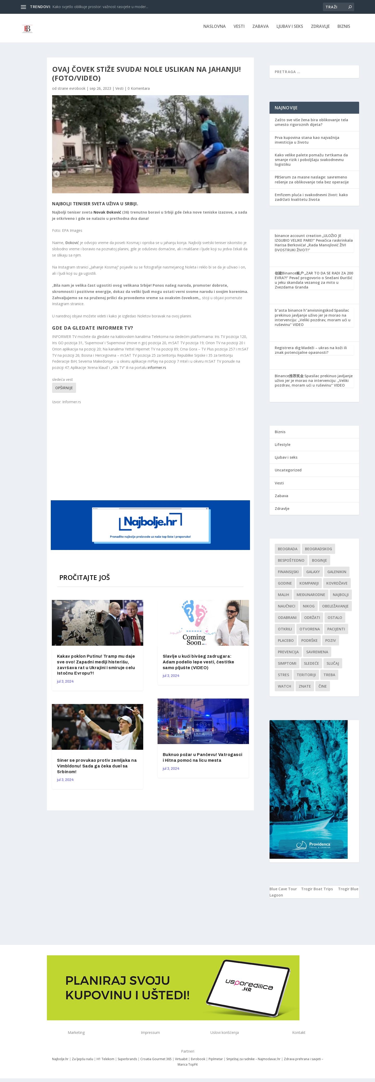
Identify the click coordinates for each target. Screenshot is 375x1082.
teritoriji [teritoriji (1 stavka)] (306, 678)
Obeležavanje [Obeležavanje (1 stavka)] (335, 609)
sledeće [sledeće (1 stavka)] (311, 666)
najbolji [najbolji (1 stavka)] (341, 598)
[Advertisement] (151, 455)
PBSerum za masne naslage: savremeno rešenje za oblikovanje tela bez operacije (312, 183)
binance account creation (298, 239)
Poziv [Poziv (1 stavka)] (330, 644)
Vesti (239, 30)
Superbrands (127, 1062)
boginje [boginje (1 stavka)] (319, 563)
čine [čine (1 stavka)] (322, 689)
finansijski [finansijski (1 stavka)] (288, 575)
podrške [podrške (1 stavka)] (309, 644)
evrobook (77, 91)
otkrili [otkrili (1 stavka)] (285, 632)
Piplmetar (215, 1062)
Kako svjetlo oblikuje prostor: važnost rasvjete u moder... (100, 6)
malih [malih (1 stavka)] (283, 598)
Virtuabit (181, 1062)
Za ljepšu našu (82, 1062)
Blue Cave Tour (283, 892)
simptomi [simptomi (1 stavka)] (287, 666)
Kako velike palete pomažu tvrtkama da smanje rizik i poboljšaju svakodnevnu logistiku (311, 163)
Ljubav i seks (290, 30)
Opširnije (64, 391)
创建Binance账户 (289, 276)
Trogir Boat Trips (317, 892)
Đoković (72, 246)
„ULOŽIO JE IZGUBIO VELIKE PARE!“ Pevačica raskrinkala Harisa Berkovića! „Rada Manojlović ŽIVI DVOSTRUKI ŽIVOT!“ (314, 246)
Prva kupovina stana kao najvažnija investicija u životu (307, 143)
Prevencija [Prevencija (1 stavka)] (288, 655)
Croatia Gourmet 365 (156, 1062)
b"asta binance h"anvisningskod (304, 313)
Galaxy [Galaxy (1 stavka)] (313, 575)
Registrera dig (288, 351)
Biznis (344, 30)
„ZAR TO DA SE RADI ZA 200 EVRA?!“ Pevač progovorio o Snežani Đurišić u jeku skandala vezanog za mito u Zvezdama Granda (314, 283)
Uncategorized (288, 473)
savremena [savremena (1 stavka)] (317, 655)
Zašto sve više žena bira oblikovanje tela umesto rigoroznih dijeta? (311, 126)
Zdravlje (320, 30)
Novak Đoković (107, 215)
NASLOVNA (214, 30)
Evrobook (198, 1062)
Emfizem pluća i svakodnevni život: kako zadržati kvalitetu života (311, 201)
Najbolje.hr (60, 1062)
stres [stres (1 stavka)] (283, 678)
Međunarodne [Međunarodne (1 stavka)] (311, 598)
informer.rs (157, 371)
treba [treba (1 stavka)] (329, 678)
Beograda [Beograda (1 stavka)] (287, 552)
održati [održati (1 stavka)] (312, 621)
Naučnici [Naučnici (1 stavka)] (286, 609)
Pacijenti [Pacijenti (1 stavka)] (336, 632)
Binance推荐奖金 (289, 379)
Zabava (260, 30)
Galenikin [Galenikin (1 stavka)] (336, 575)
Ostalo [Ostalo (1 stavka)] (335, 621)
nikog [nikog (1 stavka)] (309, 609)
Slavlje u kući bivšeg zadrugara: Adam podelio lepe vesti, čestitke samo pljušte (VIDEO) (198, 666)
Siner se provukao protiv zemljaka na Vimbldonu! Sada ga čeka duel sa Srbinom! (97, 770)
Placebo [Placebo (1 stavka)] (286, 644)
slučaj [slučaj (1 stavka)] (333, 666)
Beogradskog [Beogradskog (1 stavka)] (318, 552)
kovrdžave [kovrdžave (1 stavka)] (337, 586)
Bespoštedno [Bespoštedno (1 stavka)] (291, 563)
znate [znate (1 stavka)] (305, 689)
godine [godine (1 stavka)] (285, 586)
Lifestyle (282, 448)
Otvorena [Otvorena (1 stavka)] (309, 632)
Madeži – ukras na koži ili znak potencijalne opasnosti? (311, 353)
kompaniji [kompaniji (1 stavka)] (309, 586)
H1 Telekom (105, 1062)
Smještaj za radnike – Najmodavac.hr (253, 1062)
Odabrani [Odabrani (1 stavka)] (287, 621)
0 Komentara (139, 91)
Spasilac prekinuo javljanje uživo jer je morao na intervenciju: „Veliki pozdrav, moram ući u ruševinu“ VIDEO (313, 321)
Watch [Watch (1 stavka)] (284, 689)
